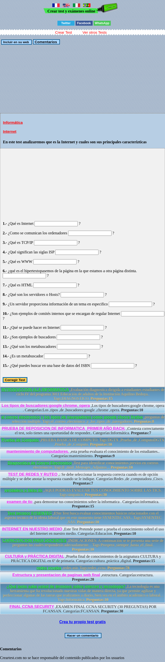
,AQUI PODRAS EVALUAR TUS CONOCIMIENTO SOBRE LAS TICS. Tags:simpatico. (83, 492)
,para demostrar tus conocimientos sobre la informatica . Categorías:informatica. (83, 504)
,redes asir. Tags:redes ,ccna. (82, 568)
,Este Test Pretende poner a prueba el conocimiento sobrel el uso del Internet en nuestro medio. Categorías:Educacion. (83, 531)
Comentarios (45, 42)
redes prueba (48, 568)
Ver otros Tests (94, 32)
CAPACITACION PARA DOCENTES (34, 540)
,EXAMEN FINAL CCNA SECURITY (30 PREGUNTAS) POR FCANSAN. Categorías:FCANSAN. (83, 609)
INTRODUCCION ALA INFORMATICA (35, 390)
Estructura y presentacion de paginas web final (56, 575)
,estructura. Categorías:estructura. (83, 577)
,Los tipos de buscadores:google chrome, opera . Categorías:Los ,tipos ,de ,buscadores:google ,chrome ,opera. (83, 407)
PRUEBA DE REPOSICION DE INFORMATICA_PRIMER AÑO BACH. (63, 428)
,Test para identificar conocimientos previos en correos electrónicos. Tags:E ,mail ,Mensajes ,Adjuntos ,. (83, 465)
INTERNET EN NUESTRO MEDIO (32, 529)
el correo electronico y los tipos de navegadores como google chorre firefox (72, 417)
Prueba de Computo (21, 440)
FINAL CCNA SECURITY (32, 607)
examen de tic (20, 502)
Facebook (84, 23)
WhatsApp (102, 23)
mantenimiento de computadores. (37, 451)
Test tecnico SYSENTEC (29, 513)
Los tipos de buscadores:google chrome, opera (46, 405)
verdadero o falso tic (23, 490)
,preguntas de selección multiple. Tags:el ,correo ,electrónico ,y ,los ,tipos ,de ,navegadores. (83, 419)
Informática (13, 122)
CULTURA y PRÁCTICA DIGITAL (34, 556)
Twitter (65, 23)
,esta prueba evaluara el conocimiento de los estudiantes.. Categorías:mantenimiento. (82, 453)
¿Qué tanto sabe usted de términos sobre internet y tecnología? (65, 586)
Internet (9, 131)
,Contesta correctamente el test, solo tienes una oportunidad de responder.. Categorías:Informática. (83, 430)
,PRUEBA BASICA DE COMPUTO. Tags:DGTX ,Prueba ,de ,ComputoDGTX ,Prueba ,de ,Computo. (83, 442)
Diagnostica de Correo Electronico (40, 463)
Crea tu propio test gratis (82, 622)
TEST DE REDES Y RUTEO (32, 474)
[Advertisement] (82, 79)
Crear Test (63, 32)
